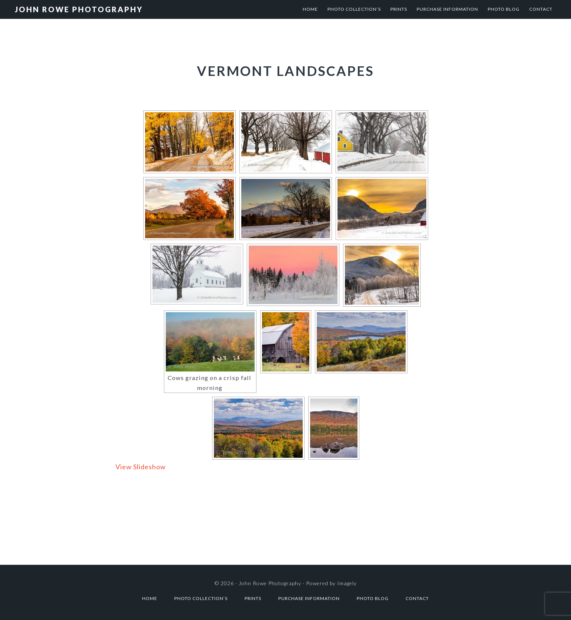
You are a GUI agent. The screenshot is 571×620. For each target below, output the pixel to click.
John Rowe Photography (79, 9)
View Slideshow (140, 467)
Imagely (347, 583)
